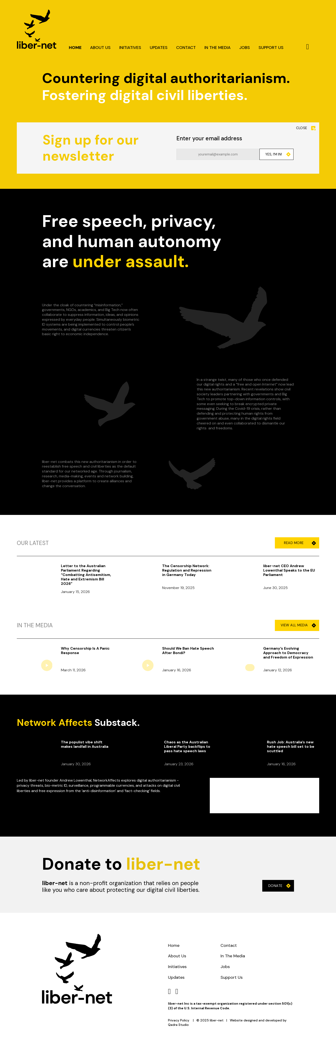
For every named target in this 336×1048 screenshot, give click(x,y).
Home (75, 47)
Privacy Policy (178, 1020)
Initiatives (130, 47)
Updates (159, 47)
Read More (298, 543)
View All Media (298, 625)
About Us (100, 47)
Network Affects (54, 723)
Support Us (271, 47)
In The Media (217, 47)
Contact (186, 47)
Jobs (244, 47)
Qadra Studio (178, 1025)
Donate (279, 886)
